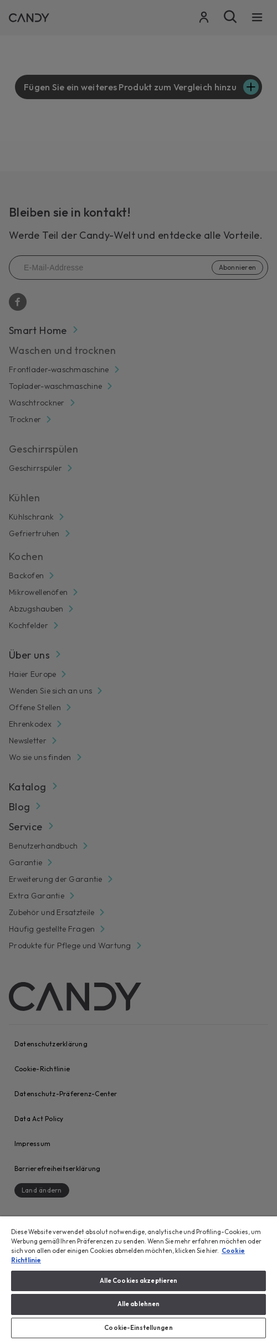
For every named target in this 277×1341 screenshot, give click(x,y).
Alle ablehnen (138, 1304)
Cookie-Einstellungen (138, 1328)
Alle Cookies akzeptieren (139, 1281)
